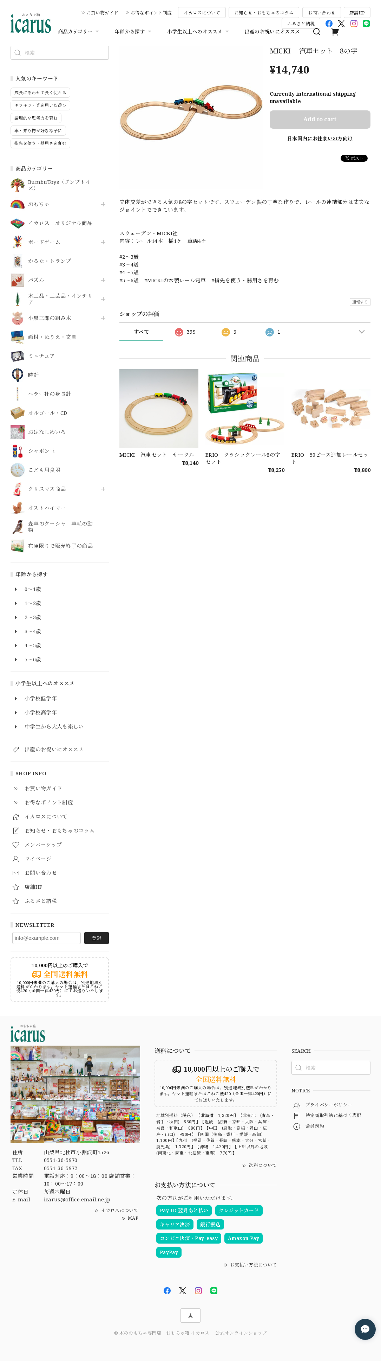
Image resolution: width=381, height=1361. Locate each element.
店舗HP (357, 12)
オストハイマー (47, 508)
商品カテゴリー (79, 31)
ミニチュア (41, 356)
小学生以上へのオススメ (199, 31)
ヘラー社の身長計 (49, 394)
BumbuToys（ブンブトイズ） (59, 185)
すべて (141, 331)
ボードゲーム (44, 242)
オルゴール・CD (47, 413)
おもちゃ (39, 204)
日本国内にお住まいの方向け (320, 138)
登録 (96, 938)
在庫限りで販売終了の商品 (60, 546)
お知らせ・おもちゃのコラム (264, 12)
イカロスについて (202, 12)
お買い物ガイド (102, 12)
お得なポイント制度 (151, 12)
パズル (36, 280)
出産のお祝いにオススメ (272, 31)
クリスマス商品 (47, 489)
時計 (33, 375)
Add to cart (319, 119)
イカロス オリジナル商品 (60, 223)
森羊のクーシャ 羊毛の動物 (60, 527)
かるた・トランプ (49, 261)
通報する (360, 301)
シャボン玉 (41, 451)
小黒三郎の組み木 (49, 318)
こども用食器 (44, 470)
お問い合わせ (321, 12)
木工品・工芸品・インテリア (60, 299)
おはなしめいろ (47, 432)
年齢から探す (134, 31)
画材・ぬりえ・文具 (52, 337)
